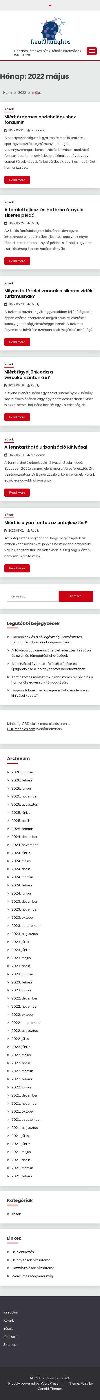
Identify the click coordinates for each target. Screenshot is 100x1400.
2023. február (22, 982)
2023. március (22, 974)
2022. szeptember (26, 1022)
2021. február (22, 1176)
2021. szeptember (26, 1119)
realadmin (38, 130)
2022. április (21, 1063)
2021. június (20, 1144)
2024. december (24, 836)
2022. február (22, 1079)
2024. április (21, 869)
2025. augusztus (24, 804)
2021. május (21, 1151)
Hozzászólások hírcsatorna (32, 1268)
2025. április (21, 820)
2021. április (21, 1160)
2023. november (24, 909)
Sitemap (9, 1344)
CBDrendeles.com (21, 729)
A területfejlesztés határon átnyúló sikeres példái (44, 212)
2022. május (21, 1055)
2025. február (22, 828)
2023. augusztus (24, 933)
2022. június (20, 1047)
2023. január (21, 990)
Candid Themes (50, 1388)
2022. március (22, 1071)
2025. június (20, 812)
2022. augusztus (24, 1030)
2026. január (21, 788)
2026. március (22, 772)
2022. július (20, 1038)
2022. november (24, 1006)
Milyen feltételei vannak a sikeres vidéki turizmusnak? (49, 293)
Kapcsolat (11, 1336)
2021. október (22, 1111)
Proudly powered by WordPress (33, 1383)
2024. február (22, 885)
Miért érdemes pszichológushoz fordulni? (40, 119)
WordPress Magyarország (32, 1276)
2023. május (21, 958)
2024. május (21, 861)
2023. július (20, 942)
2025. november (24, 796)
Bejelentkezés (22, 1252)
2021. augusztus (24, 1127)
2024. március (22, 877)
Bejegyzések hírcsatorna (30, 1260)
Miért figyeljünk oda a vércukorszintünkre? (28, 375)
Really (35, 223)
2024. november (24, 845)
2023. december (24, 901)
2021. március (22, 1168)
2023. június (20, 949)
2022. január (21, 1087)
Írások (9, 109)
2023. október (22, 917)
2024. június (20, 853)
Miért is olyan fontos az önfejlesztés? (45, 523)
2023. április (21, 966)
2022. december (24, 998)
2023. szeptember (26, 925)
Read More (17, 180)
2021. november (24, 1103)
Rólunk (8, 1320)
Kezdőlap (10, 1312)
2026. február (22, 780)
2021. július (20, 1135)
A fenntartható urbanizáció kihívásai (45, 447)
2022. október (22, 1014)
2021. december (24, 1095)
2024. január (21, 893)
